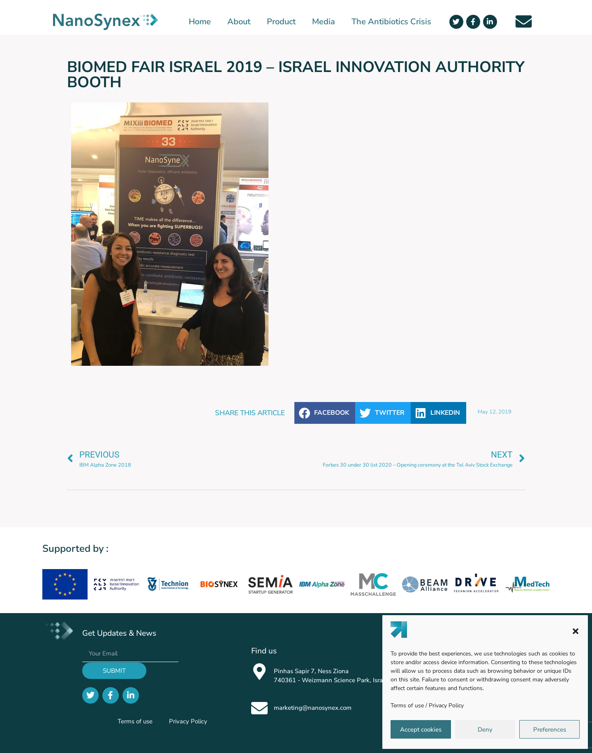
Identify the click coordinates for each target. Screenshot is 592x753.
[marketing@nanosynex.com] (259, 708)
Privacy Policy (446, 705)
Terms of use (407, 705)
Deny (485, 729)
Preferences (549, 729)
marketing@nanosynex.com (313, 708)
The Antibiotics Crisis (391, 22)
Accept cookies (421, 729)
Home (200, 22)
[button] (575, 631)
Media (323, 22)
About (238, 22)
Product (281, 22)
